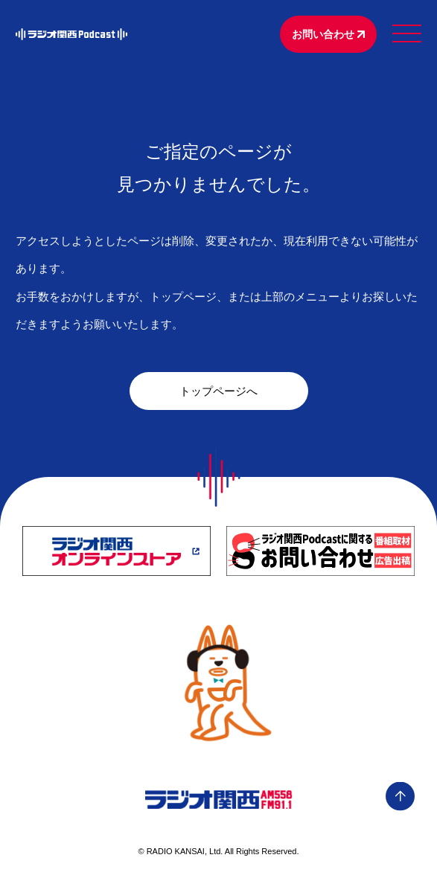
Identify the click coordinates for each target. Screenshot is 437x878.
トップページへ (218, 391)
